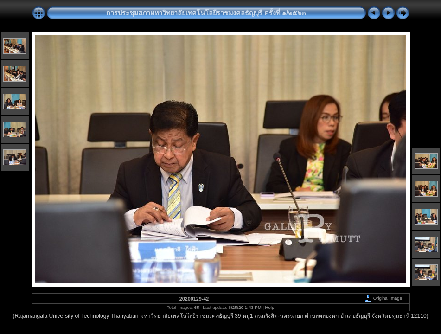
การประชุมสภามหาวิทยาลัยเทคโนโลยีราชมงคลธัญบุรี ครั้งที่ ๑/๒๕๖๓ (206, 13)
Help (270, 307)
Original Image (383, 298)
